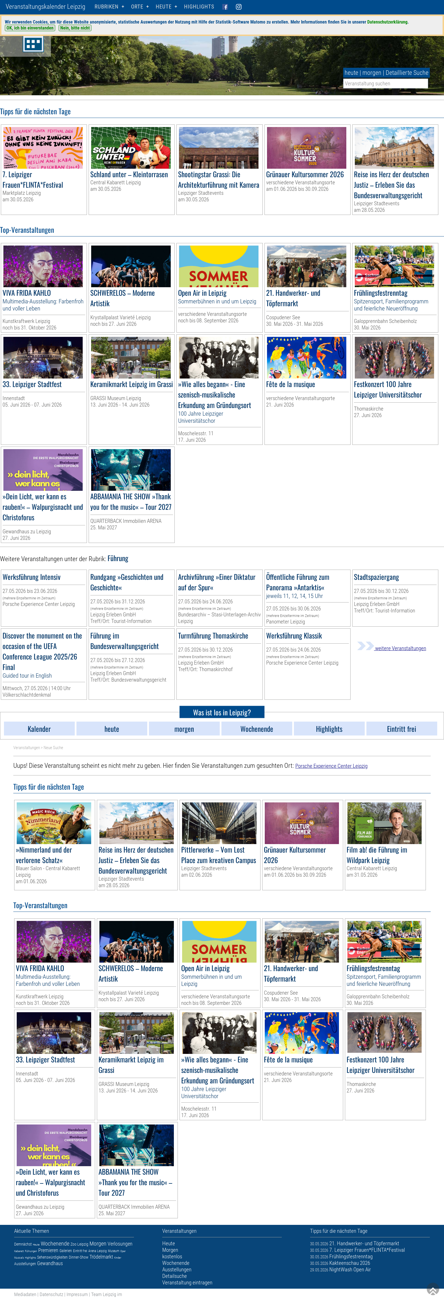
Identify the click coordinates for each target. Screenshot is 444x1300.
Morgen (97, 1243)
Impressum (77, 1294)
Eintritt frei (80, 1251)
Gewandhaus (50, 1263)
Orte (137, 6)
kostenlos (172, 1256)
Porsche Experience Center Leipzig (331, 766)
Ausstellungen (25, 1263)
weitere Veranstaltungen (391, 648)
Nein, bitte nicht (75, 28)
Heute (36, 1244)
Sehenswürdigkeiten (52, 1257)
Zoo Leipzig (79, 1244)
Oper (123, 1251)
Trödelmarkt (101, 1257)
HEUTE (164, 6)
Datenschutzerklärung (387, 22)
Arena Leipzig (97, 1251)
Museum (113, 1251)
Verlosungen (120, 1244)
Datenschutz (51, 1294)
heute (351, 72)
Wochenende (55, 1243)
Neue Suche (53, 747)
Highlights (199, 6)
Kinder (117, 1257)
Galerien (65, 1250)
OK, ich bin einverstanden (30, 28)
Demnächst (23, 1244)
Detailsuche (174, 1276)
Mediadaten (25, 1294)
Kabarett (19, 1251)
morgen (371, 72)
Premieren (48, 1250)
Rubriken (107, 6)
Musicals (19, 1257)
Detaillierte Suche (407, 72)
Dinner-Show (78, 1257)
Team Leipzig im (106, 1294)
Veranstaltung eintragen (187, 1282)
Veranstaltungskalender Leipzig (45, 6)
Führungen (31, 1251)
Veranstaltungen (26, 747)
